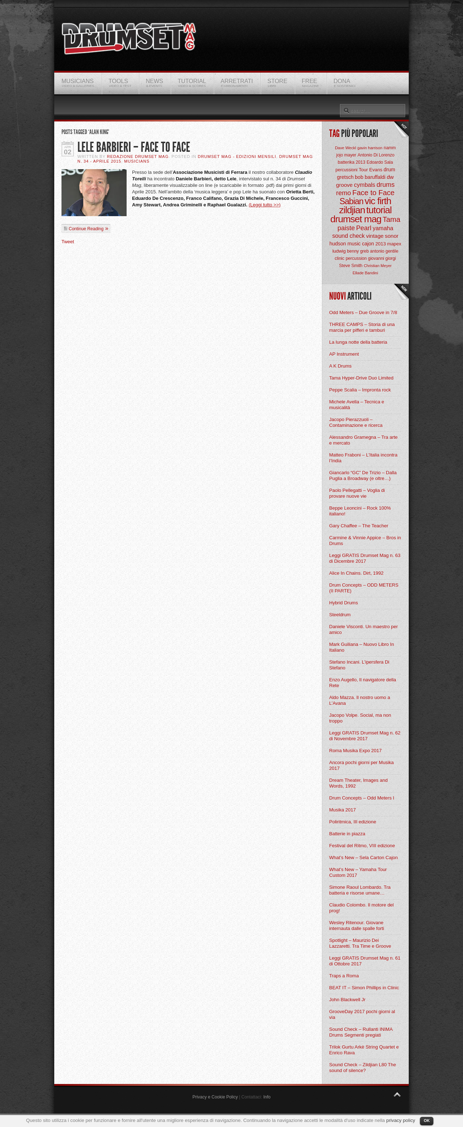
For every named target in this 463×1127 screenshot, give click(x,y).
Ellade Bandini (365, 273)
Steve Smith (350, 265)
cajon (368, 244)
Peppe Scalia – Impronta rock (360, 390)
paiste (346, 228)
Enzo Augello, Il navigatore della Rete (362, 682)
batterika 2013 (351, 162)
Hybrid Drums (343, 602)
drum (389, 169)
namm (390, 147)
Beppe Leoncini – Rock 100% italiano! (360, 511)
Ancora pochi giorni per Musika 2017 (361, 765)
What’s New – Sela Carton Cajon (363, 857)
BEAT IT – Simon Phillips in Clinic (364, 987)
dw (390, 177)
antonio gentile (384, 251)
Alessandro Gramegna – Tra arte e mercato (363, 440)
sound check (348, 236)
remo (343, 193)
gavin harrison (369, 148)
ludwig (339, 251)
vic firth (378, 201)
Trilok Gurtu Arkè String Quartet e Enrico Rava (364, 1049)
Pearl (363, 228)
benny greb (358, 251)
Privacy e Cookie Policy (215, 1097)
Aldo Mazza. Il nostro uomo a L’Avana (359, 700)
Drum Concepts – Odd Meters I (361, 798)
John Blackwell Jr (347, 999)
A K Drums (340, 366)
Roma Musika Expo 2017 (355, 750)
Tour (363, 169)
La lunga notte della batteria (358, 342)
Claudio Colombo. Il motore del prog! (361, 907)
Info (267, 1097)
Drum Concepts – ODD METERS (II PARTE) (363, 588)
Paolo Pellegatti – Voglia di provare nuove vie (357, 493)
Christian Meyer (378, 265)
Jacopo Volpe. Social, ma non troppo (360, 718)
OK (427, 1120)
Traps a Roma (344, 975)
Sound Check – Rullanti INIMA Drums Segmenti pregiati (360, 1032)
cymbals (364, 185)
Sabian (352, 201)
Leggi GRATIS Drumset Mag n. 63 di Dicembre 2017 (364, 558)
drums (386, 184)
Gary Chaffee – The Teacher (358, 525)
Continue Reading (86, 228)
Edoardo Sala (379, 162)
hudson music (345, 244)
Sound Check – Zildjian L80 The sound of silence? (362, 1067)
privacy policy (400, 1120)
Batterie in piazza (347, 833)
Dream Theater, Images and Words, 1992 (358, 783)
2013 (380, 244)
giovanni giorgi (382, 258)
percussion (356, 258)
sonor (392, 236)
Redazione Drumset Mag (138, 156)
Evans (375, 169)
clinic (339, 258)
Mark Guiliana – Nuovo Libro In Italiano (361, 647)
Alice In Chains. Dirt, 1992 (356, 573)
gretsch (345, 177)
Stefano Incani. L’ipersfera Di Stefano (359, 664)
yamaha (383, 228)
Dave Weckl (345, 148)
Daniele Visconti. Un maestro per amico (363, 629)
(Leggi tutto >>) (264, 204)
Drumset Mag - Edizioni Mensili (237, 156)
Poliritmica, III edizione (352, 821)
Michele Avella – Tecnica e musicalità (356, 404)
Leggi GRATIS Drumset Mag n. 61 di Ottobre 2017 (364, 961)
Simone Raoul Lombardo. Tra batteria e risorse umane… (360, 890)
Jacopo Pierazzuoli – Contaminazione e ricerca (355, 422)
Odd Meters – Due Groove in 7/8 (363, 312)
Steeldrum (340, 614)
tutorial (379, 210)
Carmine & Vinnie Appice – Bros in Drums (365, 540)
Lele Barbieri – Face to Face (133, 147)
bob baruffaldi (370, 177)
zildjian (352, 210)
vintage (374, 236)
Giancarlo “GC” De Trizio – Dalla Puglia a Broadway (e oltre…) (362, 475)
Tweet (67, 241)
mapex (394, 244)
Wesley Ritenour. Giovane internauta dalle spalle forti (356, 925)
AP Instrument (344, 354)
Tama (391, 219)
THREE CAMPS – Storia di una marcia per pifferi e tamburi (362, 327)
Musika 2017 (342, 810)
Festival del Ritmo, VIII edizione (362, 845)
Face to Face (373, 193)
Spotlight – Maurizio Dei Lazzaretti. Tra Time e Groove (360, 943)
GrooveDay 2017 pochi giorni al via (362, 1014)
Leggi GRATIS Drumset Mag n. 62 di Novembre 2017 (364, 735)
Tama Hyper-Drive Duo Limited (361, 378)
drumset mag (355, 219)
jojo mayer (346, 155)
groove (344, 185)
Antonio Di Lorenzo (375, 155)
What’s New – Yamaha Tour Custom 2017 (358, 872)
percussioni (347, 169)
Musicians (136, 161)
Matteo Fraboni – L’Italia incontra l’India (363, 457)
